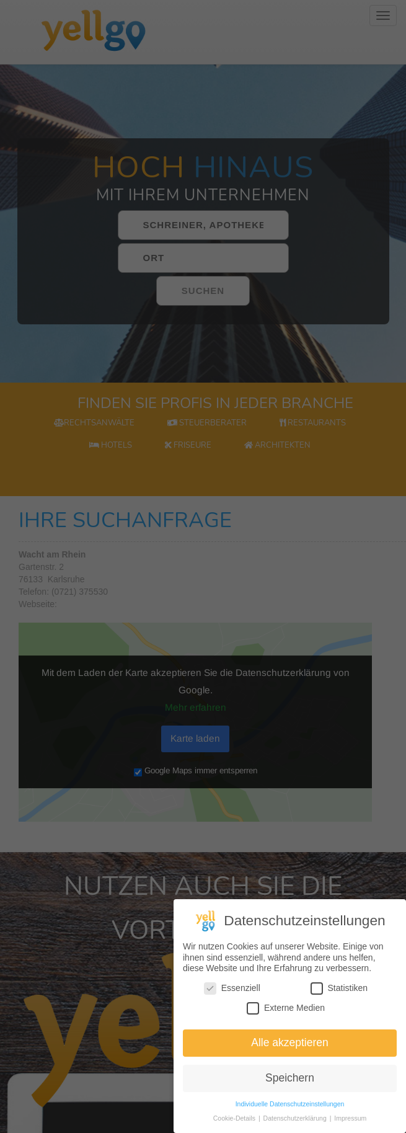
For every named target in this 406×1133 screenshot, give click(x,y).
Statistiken (339, 991)
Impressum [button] (350, 1120)
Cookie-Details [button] (235, 1120)
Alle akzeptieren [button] (290, 1045)
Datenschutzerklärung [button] (296, 1120)
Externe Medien (286, 1010)
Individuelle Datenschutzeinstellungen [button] (290, 1106)
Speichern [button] (289, 1080)
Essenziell (232, 991)
